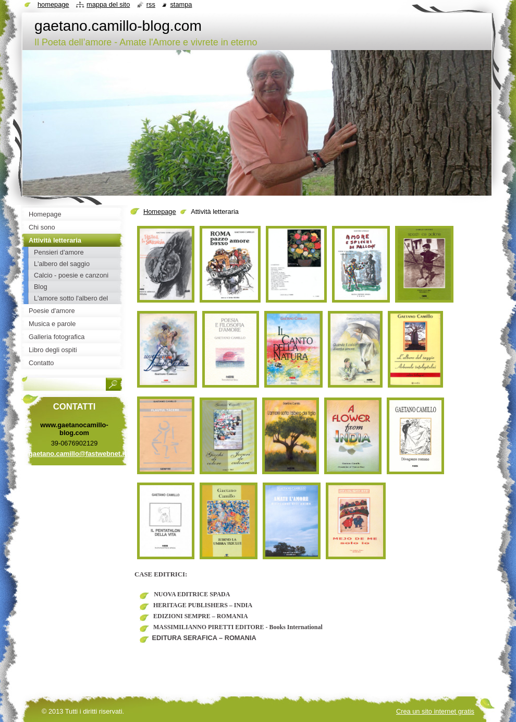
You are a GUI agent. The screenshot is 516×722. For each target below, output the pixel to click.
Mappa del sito (108, 4)
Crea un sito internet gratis (435, 711)
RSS (150, 4)
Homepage (159, 211)
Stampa (181, 4)
